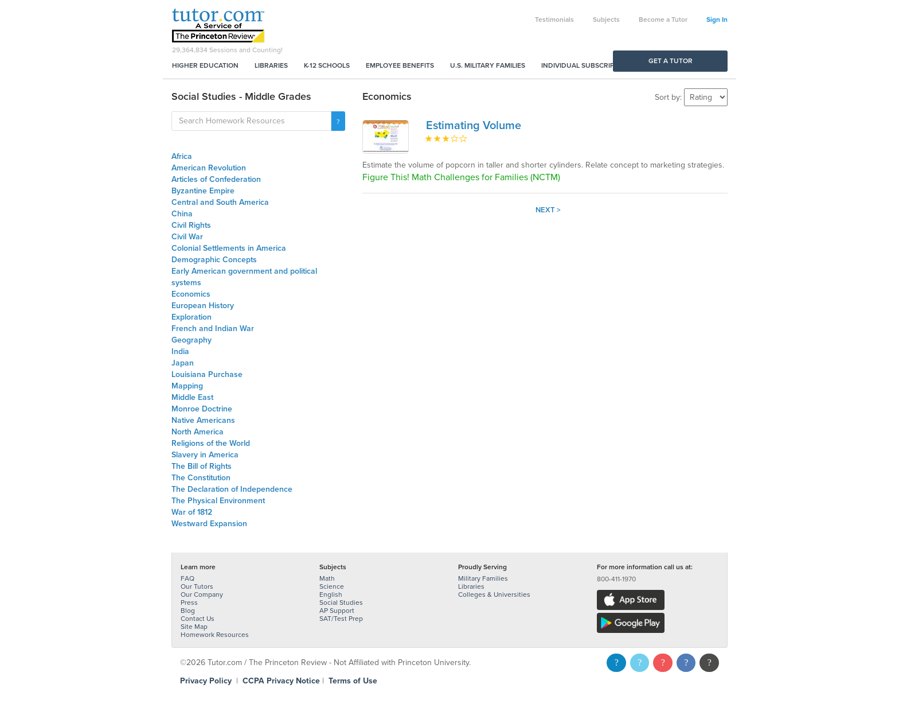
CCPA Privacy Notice (281, 681)
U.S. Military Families (487, 65)
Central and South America (220, 202)
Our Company (202, 594)
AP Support (336, 611)
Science (331, 586)
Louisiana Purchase (207, 374)
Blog (188, 611)
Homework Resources (215, 635)
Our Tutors (197, 586)
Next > (548, 210)
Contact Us (197, 619)
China (182, 214)
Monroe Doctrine (201, 409)
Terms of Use (353, 681)
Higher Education (205, 65)
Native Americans (203, 420)
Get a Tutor (670, 61)
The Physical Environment (218, 501)
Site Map (194, 627)
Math (327, 578)
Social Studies (341, 602)
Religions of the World (210, 443)
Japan (182, 363)
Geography (191, 340)
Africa (181, 156)
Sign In (717, 19)
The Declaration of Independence (231, 489)
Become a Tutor (663, 19)
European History (202, 305)
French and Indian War (212, 328)
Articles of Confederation (216, 179)
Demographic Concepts (214, 260)
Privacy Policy (206, 681)
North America (197, 432)
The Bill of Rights (201, 466)
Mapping (187, 386)
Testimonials (554, 19)
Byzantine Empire (202, 191)
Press (189, 602)
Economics (190, 294)
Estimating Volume (473, 126)
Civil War (187, 237)
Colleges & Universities (494, 594)
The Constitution (200, 478)
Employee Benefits (400, 65)
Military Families (483, 578)
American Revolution (208, 168)
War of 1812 (191, 512)
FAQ (187, 578)
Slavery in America (205, 455)
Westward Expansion (209, 523)
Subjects (606, 19)
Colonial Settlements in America (228, 248)
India (180, 351)
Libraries (271, 65)
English (330, 594)
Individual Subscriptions (587, 65)
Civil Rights (191, 225)
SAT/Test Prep (341, 619)
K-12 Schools (327, 65)
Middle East (192, 397)
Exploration (191, 317)
